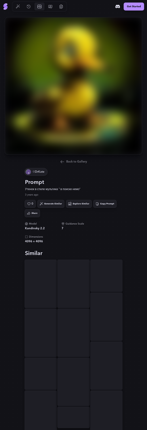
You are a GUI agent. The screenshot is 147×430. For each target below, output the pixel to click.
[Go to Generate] (17, 6)
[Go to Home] (5, 6)
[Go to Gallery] (39, 6)
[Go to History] (28, 6)
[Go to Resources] (61, 6)
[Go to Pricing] (50, 6)
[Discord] (118, 6)
